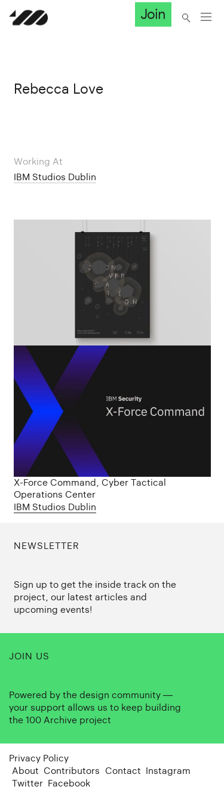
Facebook (69, 783)
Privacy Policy (39, 758)
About (25, 770)
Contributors (72, 770)
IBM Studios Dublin (55, 177)
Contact (123, 770)
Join (152, 14)
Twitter (27, 783)
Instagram (168, 770)
